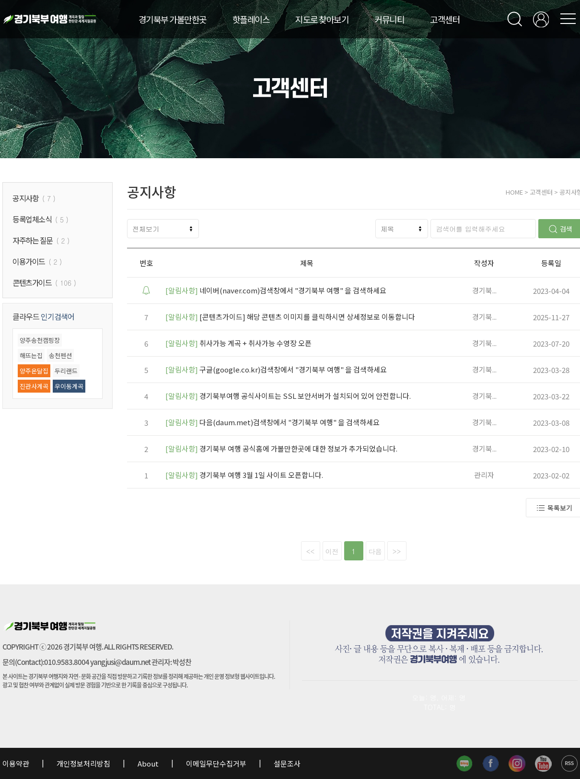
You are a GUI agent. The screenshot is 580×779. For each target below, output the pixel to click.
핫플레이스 (251, 19)
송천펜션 (60, 355)
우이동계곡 (69, 386)
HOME (514, 192)
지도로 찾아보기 (321, 19)
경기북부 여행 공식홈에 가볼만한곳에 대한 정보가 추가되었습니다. (281, 448)
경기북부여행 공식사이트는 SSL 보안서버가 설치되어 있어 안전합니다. (288, 396)
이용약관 (16, 763)
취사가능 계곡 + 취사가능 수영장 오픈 (238, 343)
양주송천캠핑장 (40, 340)
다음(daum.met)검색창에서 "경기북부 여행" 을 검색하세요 (272, 422)
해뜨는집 (31, 355)
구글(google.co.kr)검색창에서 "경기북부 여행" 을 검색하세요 (276, 369)
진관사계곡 (34, 386)
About (148, 763)
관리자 (484, 475)
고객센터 (445, 19)
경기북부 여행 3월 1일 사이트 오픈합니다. (244, 475)
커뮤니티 (389, 19)
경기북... (484, 290)
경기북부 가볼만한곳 (173, 19)
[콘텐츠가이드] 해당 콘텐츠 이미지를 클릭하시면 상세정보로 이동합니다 (290, 317)
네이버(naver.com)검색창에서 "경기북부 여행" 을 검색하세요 (275, 290)
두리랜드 (66, 370)
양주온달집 (34, 370)
